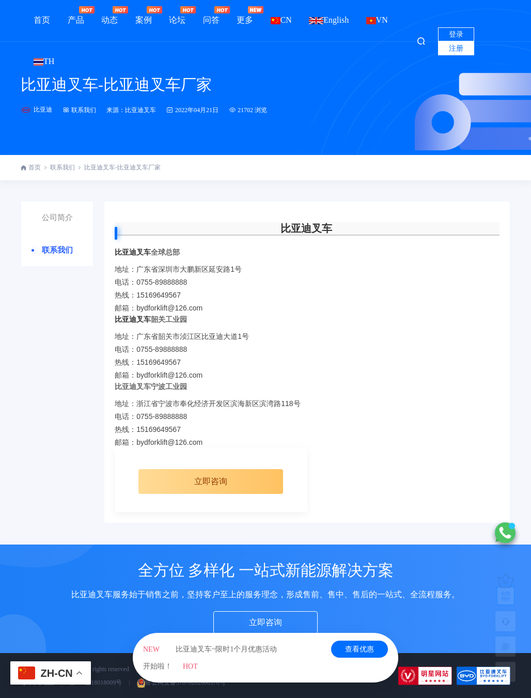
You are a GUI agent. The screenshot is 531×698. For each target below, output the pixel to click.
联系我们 (79, 110)
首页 (42, 19)
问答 (211, 15)
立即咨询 (210, 481)
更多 (245, 15)
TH (44, 61)
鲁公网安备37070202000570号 (181, 682)
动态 (109, 15)
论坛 (177, 15)
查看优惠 (359, 649)
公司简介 (57, 217)
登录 (456, 34)
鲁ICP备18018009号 (95, 682)
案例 (143, 15)
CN (281, 19)
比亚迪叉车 (306, 228)
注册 (456, 48)
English (329, 19)
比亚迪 (43, 109)
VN (377, 19)
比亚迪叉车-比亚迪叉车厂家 (116, 84)
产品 (76, 15)
